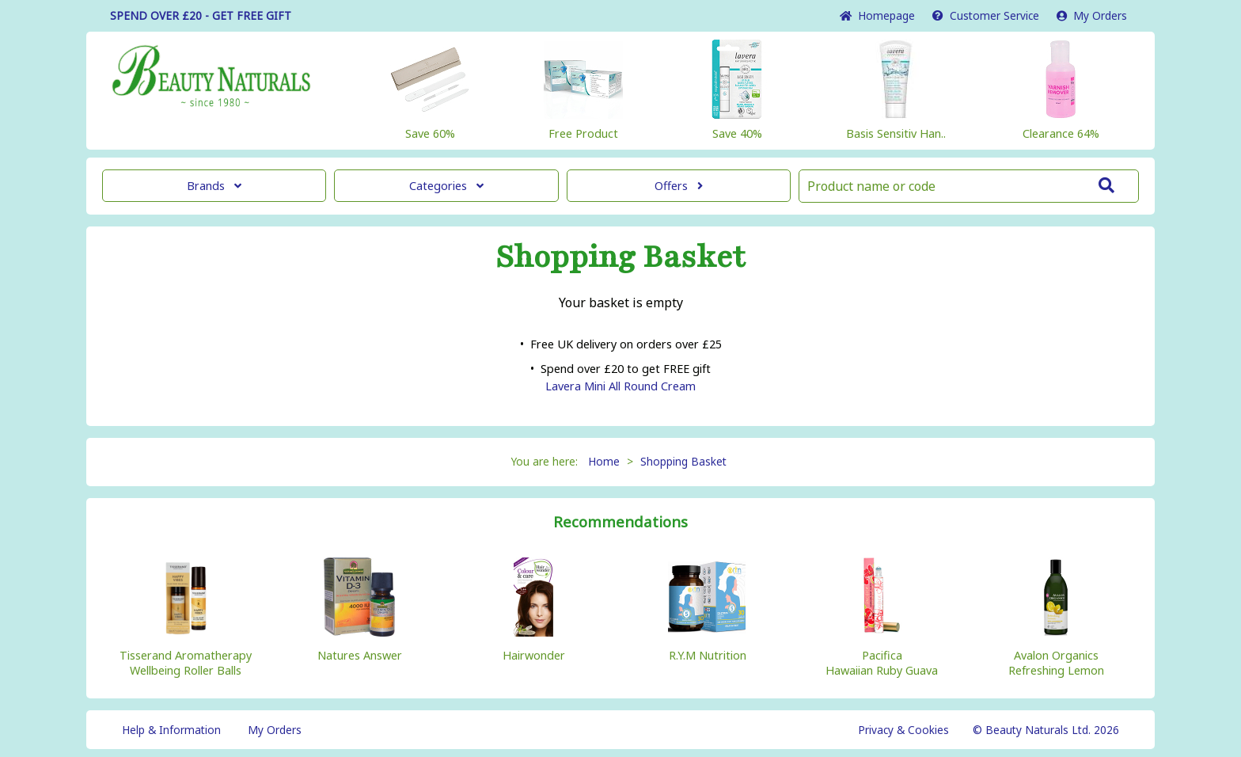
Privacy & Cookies (903, 729)
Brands (214, 185)
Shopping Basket (683, 461)
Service (985, 15)
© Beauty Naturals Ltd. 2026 (1046, 729)
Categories (446, 185)
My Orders (1092, 15)
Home (877, 15)
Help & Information (171, 729)
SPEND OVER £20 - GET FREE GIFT (200, 15)
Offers (679, 185)
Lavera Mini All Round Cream (620, 386)
